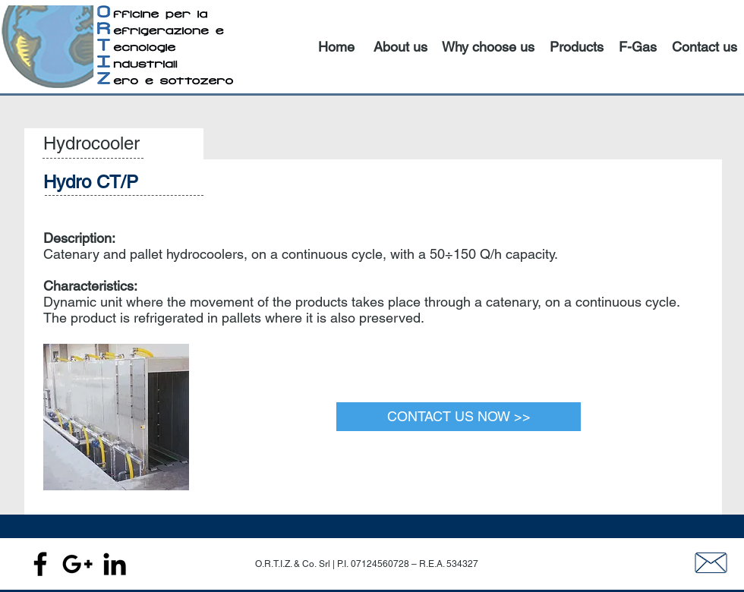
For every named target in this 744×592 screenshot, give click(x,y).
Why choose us (488, 47)
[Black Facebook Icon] (40, 564)
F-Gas (638, 47)
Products (577, 47)
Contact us (704, 47)
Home (336, 47)
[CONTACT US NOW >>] (458, 416)
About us (400, 47)
